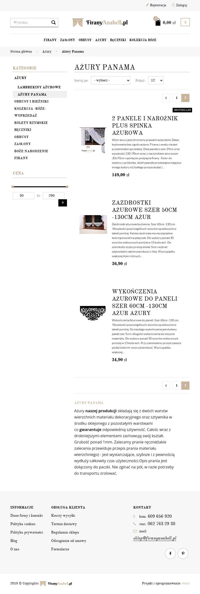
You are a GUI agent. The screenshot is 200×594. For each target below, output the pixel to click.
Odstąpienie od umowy (68, 541)
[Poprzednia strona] (166, 98)
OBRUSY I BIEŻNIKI (31, 101)
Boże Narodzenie (31, 151)
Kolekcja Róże (143, 40)
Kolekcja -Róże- (30, 109)
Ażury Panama (32, 94)
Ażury (101, 40)
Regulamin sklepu (65, 532)
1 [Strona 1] (177, 98)
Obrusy (85, 40)
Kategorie (24, 68)
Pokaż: (140, 81)
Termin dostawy (64, 524)
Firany (50, 40)
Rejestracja (156, 5)
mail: (154, 535)
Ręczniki (118, 40)
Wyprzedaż (25, 116)
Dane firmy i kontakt (26, 515)
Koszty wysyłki (63, 515)
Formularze (60, 549)
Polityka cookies (23, 524)
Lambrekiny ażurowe (39, 87)
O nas (14, 549)
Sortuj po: (81, 81)
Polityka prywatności (26, 532)
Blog (13, 541)
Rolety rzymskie (31, 123)
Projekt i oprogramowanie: (166, 583)
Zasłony (67, 40)
